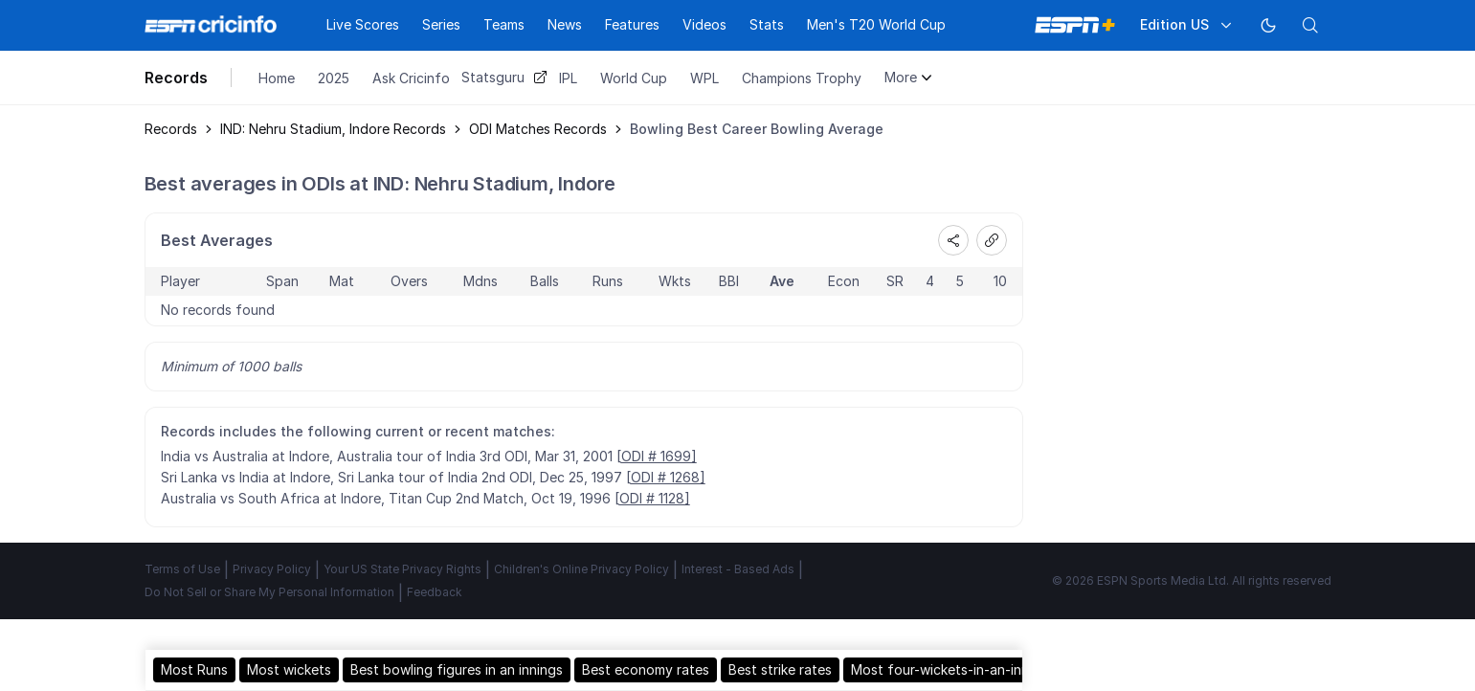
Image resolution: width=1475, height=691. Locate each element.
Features (632, 24)
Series (441, 24)
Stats (766, 24)
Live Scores (362, 24)
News (565, 24)
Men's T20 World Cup (876, 24)
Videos (704, 24)
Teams (504, 24)
